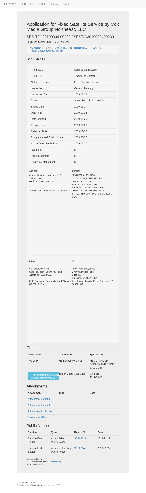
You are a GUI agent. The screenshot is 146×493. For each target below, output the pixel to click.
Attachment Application (40, 411)
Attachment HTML (38, 417)
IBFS (23, 4)
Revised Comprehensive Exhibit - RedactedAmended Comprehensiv (44, 376)
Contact (54, 4)
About (66, 4)
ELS (32, 4)
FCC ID (42, 4)
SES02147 (80, 448)
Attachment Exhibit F (39, 405)
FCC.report (9, 4)
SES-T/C (96, 48)
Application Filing (54, 462)
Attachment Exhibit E (39, 399)
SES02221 (80, 438)
